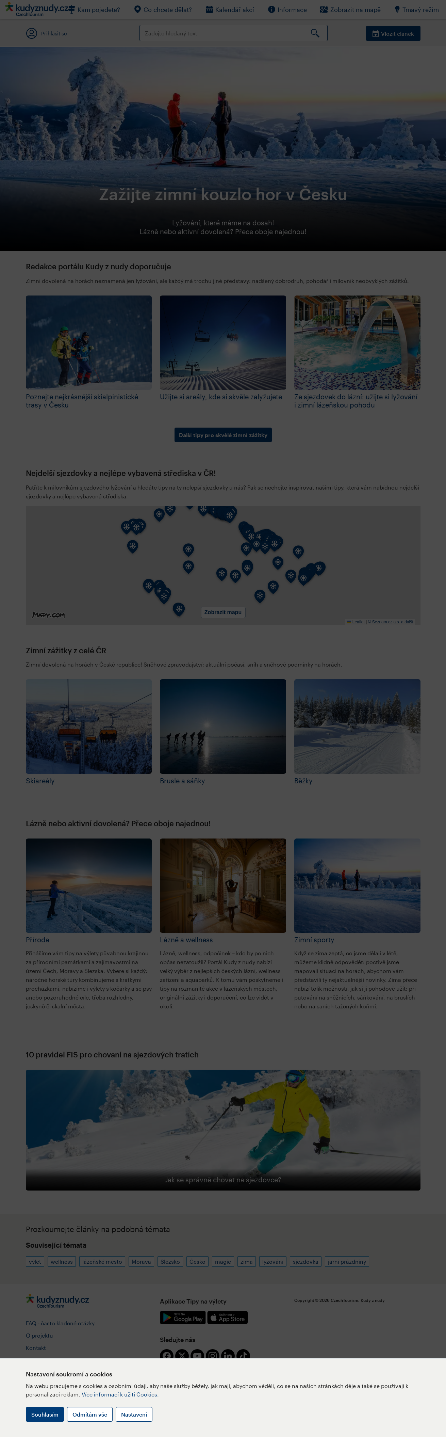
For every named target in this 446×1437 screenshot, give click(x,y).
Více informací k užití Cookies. (120, 1394)
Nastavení (134, 1414)
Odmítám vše (89, 1414)
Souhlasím (45, 1414)
